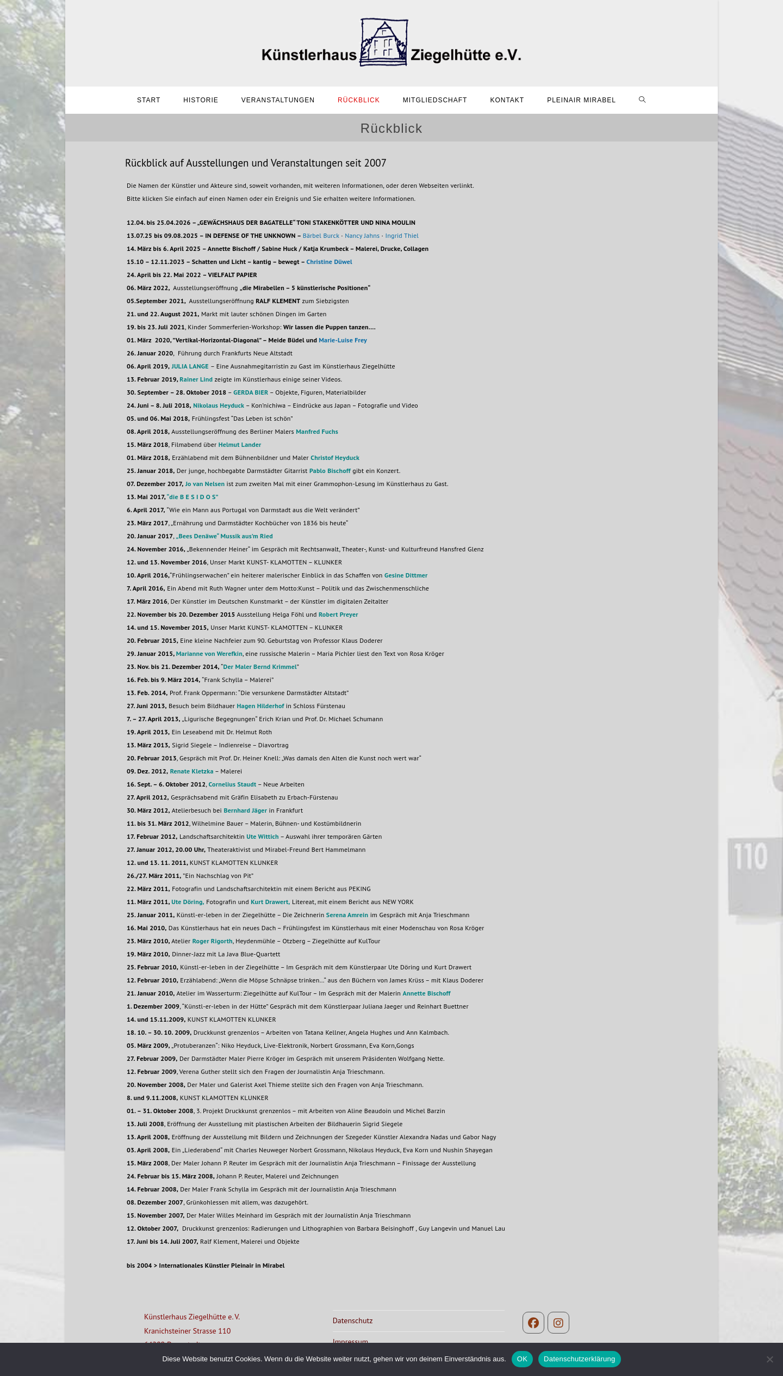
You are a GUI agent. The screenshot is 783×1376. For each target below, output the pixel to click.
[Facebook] (533, 1323)
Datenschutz (353, 1320)
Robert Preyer (338, 614)
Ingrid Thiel (402, 235)
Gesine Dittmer (405, 575)
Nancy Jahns (362, 235)
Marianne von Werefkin (209, 653)
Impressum (351, 1342)
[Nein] (769, 1359)
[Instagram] (558, 1323)
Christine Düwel (329, 261)
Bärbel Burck (321, 235)
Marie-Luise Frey (343, 340)
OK (522, 1359)
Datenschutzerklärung (579, 1359)
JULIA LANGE (190, 366)
